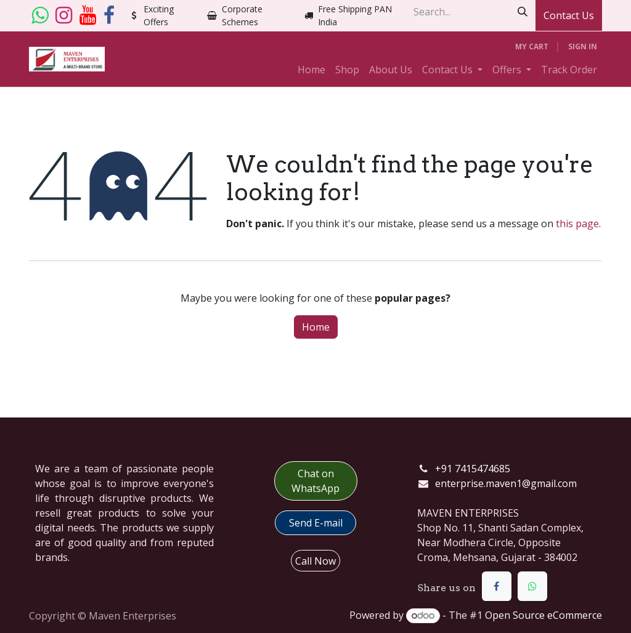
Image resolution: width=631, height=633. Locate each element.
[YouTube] (88, 15)
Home (316, 327)
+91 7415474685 (472, 468)
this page (577, 223)
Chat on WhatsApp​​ (315, 481)
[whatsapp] (40, 15)
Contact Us (568, 15)
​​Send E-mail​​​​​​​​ (316, 523)
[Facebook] (109, 15)
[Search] (522, 11)
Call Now (315, 561)
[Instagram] (64, 15)
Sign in (582, 46)
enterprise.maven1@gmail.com (506, 483)
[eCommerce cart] (531, 46)
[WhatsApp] (532, 586)
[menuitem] (311, 69)
